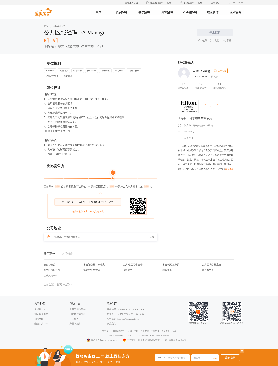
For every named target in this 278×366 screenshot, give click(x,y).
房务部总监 (49, 264)
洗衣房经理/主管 (91, 270)
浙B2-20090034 (116, 336)
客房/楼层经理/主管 (133, 264)
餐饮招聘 (144, 12)
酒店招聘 (121, 12)
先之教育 (165, 331)
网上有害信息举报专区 (175, 340)
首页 (98, 12)
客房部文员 (207, 270)
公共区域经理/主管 (211, 264)
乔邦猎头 (155, 331)
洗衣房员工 (128, 270)
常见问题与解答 (78, 309)
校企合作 (212, 12)
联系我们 (111, 323)
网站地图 (39, 319)
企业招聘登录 (156, 2)
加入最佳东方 (41, 314)
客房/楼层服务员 (170, 264)
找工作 (68, 284)
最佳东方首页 (131, 2)
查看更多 (229, 168)
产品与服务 (75, 323)
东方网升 (106, 331)
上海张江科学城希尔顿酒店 (195, 118)
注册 (169, 2)
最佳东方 (144, 331)
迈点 (174, 331)
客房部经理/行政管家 (94, 264)
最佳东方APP (41, 323)
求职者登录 (189, 2)
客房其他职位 (51, 275)
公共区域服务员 (52, 270)
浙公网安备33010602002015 (102, 340)
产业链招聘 (190, 12)
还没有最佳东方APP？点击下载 (88, 211)
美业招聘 (167, 12)
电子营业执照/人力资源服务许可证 (141, 340)
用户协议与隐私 (78, 314)
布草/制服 (167, 270)
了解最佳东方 (41, 309)
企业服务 (235, 12)
